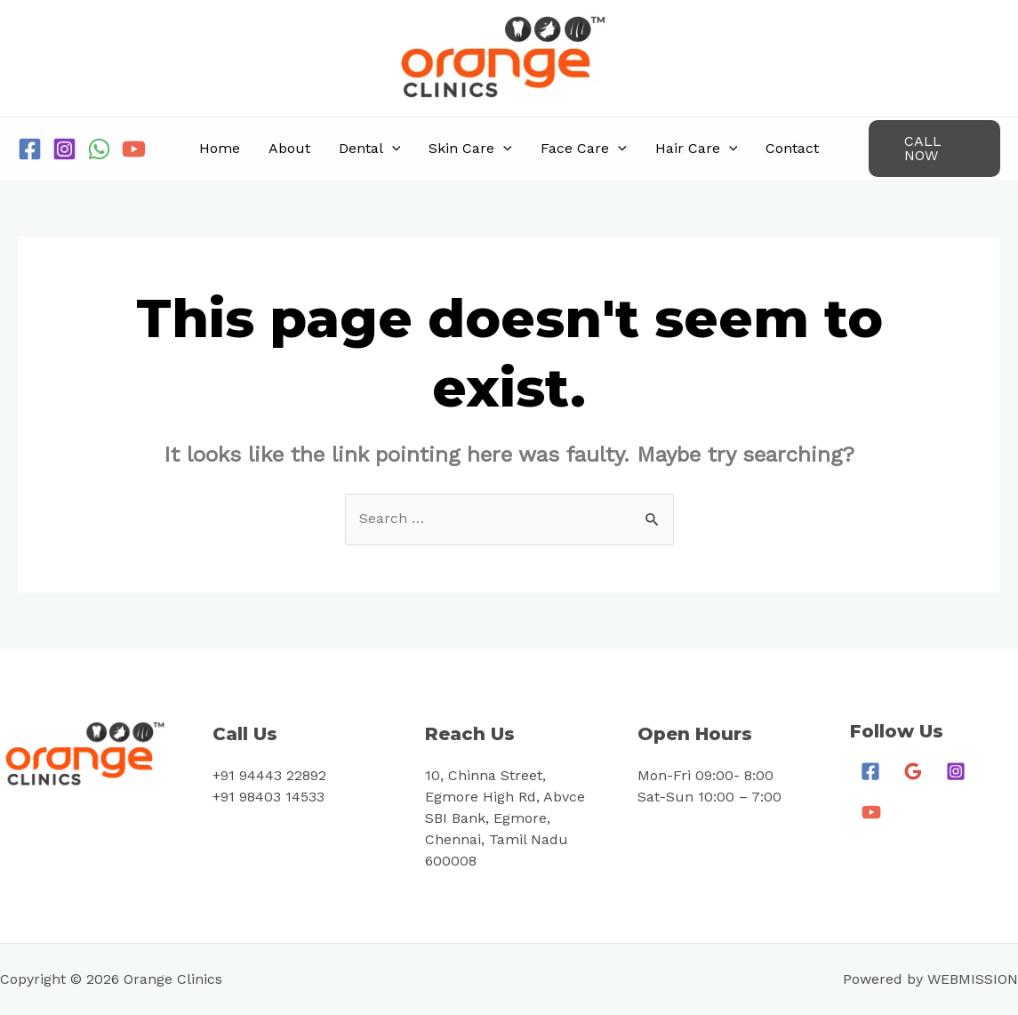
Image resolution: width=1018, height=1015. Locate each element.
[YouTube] (134, 149)
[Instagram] (64, 149)
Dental (370, 148)
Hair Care (696, 148)
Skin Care (470, 148)
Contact (792, 148)
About (289, 148)
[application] (392, 148)
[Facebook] (30, 149)
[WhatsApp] (99, 149)
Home (219, 148)
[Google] (913, 772)
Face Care (584, 148)
